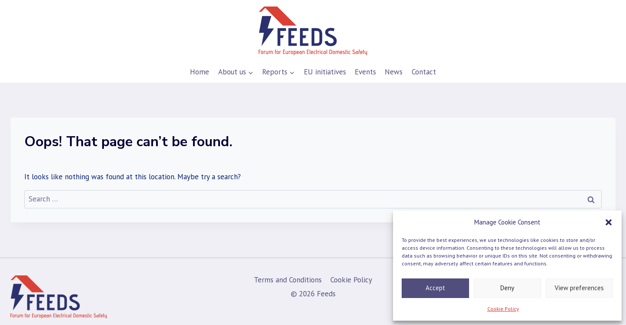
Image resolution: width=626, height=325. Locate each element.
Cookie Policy (503, 308)
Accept (435, 288)
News (394, 72)
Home (199, 72)
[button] (608, 222)
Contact (424, 72)
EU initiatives (325, 72)
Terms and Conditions (288, 280)
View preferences (579, 288)
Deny (507, 288)
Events (365, 72)
